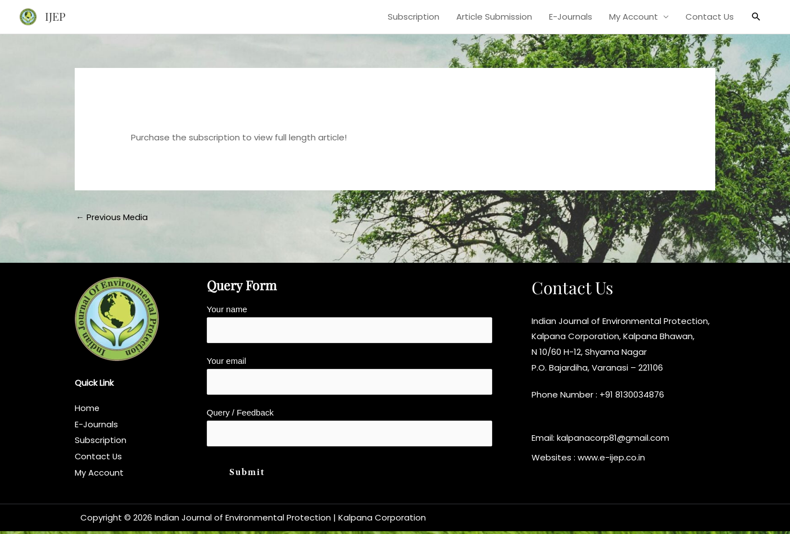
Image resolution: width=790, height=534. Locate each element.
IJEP (55, 16)
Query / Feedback (349, 429)
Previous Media (112, 217)
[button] (756, 16)
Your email (349, 376)
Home (87, 408)
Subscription (413, 16)
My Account (633, 16)
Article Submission (494, 16)
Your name (349, 324)
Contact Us (709, 16)
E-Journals (570, 16)
